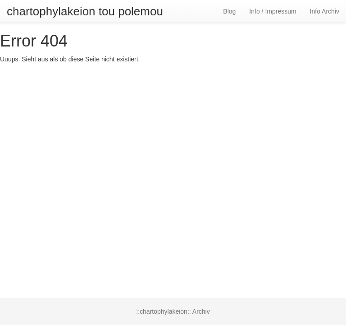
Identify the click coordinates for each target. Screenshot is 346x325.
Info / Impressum (272, 11)
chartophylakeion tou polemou (85, 11)
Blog (229, 11)
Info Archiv (324, 11)
